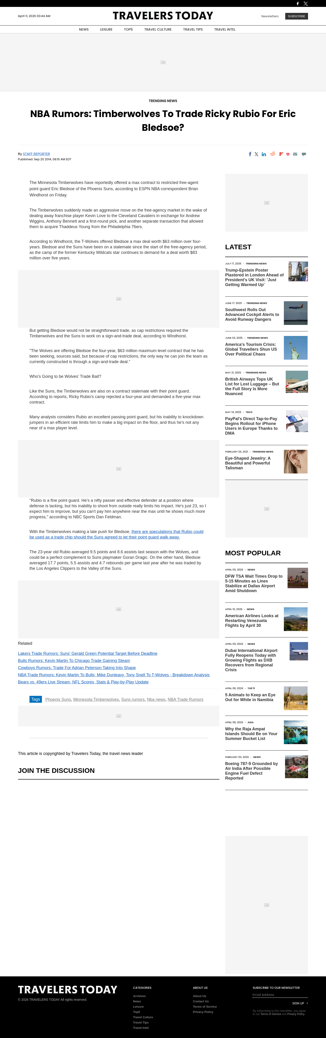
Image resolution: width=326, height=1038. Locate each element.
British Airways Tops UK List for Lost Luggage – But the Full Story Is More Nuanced (252, 386)
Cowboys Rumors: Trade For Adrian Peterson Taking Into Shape (77, 667)
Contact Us (201, 1001)
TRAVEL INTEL (225, 29)
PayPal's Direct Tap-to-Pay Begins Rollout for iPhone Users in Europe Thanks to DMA (251, 426)
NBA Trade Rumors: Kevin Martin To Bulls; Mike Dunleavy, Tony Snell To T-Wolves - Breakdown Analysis (114, 675)
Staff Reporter (36, 153)
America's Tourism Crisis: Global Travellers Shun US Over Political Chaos (251, 349)
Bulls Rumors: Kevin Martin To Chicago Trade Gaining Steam (74, 660)
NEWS (84, 29)
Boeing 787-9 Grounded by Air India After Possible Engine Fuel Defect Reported (251, 770)
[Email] (295, 154)
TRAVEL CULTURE (158, 29)
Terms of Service (205, 1006)
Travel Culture (143, 1017)
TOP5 (128, 29)
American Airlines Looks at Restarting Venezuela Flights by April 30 (251, 621)
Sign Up (298, 1003)
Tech (249, 412)
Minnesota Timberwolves (96, 699)
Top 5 (251, 688)
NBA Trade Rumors (185, 699)
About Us (199, 996)
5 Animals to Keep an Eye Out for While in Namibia (250, 697)
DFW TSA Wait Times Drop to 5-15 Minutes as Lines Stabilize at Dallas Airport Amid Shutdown (253, 583)
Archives (139, 996)
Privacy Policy (203, 1012)
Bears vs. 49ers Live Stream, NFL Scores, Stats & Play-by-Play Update (83, 682)
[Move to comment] (304, 154)
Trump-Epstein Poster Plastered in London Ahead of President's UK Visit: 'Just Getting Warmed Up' (254, 277)
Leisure (138, 1006)
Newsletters (270, 16)
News (251, 569)
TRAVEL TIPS (193, 29)
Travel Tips (141, 1022)
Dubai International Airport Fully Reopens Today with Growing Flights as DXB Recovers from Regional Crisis (251, 660)
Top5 (136, 1012)
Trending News (163, 100)
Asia (250, 722)
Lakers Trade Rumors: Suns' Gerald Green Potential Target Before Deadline (87, 653)
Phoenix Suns (58, 699)
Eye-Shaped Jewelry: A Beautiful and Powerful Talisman (248, 463)
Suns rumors (133, 699)
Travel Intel (141, 1027)
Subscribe (296, 16)
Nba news (156, 699)
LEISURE (106, 29)
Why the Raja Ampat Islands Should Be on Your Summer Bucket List (251, 734)
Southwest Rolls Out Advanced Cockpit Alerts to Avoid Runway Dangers (252, 314)
